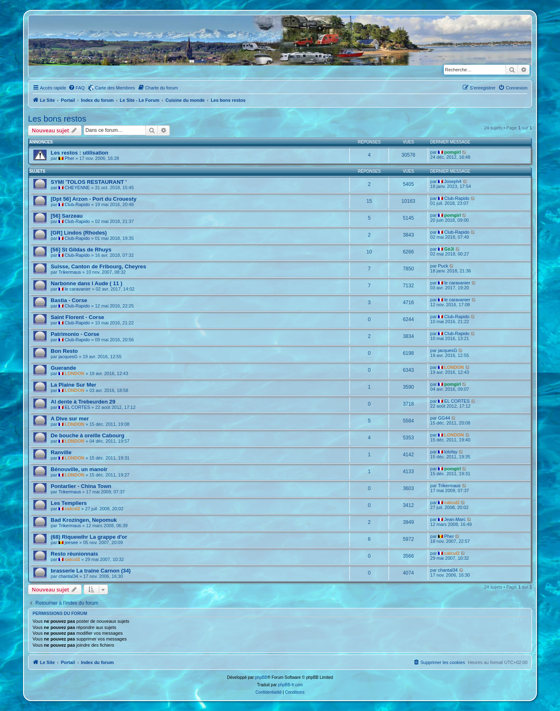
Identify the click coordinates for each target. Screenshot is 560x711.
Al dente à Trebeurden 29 (83, 402)
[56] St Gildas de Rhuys (81, 249)
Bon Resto (64, 351)
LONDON (74, 373)
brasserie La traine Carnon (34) (91, 571)
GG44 (444, 417)
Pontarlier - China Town (81, 486)
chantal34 (68, 576)
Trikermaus (70, 272)
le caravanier (78, 288)
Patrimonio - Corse (75, 334)
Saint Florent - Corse (77, 317)
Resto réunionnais (74, 554)
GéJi (449, 248)
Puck (443, 265)
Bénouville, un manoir (79, 469)
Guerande (63, 368)
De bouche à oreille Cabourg (87, 435)
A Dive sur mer (70, 418)
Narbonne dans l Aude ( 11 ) (86, 283)
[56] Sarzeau (67, 216)
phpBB (261, 677)
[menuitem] (76, 88)
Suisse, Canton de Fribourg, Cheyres (98, 266)
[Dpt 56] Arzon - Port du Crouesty (93, 199)
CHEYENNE (77, 187)
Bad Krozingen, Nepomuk (84, 520)
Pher (69, 158)
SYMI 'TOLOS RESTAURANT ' (89, 182)
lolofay (450, 451)
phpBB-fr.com (290, 685)
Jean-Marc (455, 519)
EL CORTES (77, 407)
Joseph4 (453, 181)
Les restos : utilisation (79, 153)
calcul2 (72, 508)
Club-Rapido (77, 204)
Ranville (61, 452)
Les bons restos (57, 118)
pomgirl (452, 152)
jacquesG (68, 356)
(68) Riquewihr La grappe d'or (89, 537)
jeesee (71, 542)
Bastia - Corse (69, 300)
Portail (68, 100)
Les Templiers (69, 503)
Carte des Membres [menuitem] (115, 87)
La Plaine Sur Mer (73, 385)
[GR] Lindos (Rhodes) (79, 233)
